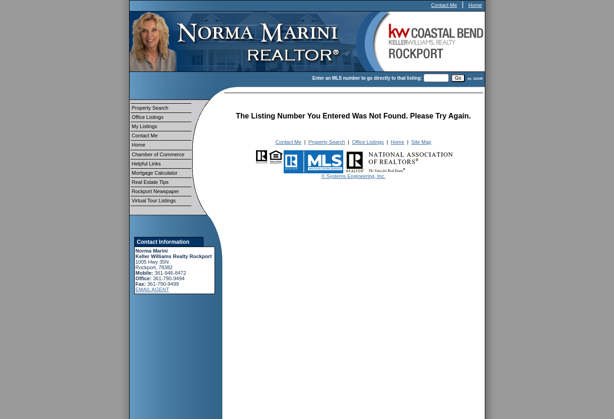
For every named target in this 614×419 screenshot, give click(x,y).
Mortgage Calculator (155, 173)
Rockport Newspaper (155, 191)
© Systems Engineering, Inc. (354, 176)
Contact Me (444, 5)
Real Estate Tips (150, 182)
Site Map (421, 142)
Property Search (150, 108)
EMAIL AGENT (152, 289)
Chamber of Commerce (158, 154)
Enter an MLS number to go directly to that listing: (367, 78)
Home (475, 5)
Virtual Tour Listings (154, 200)
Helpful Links (146, 163)
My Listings (144, 126)
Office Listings (148, 117)
